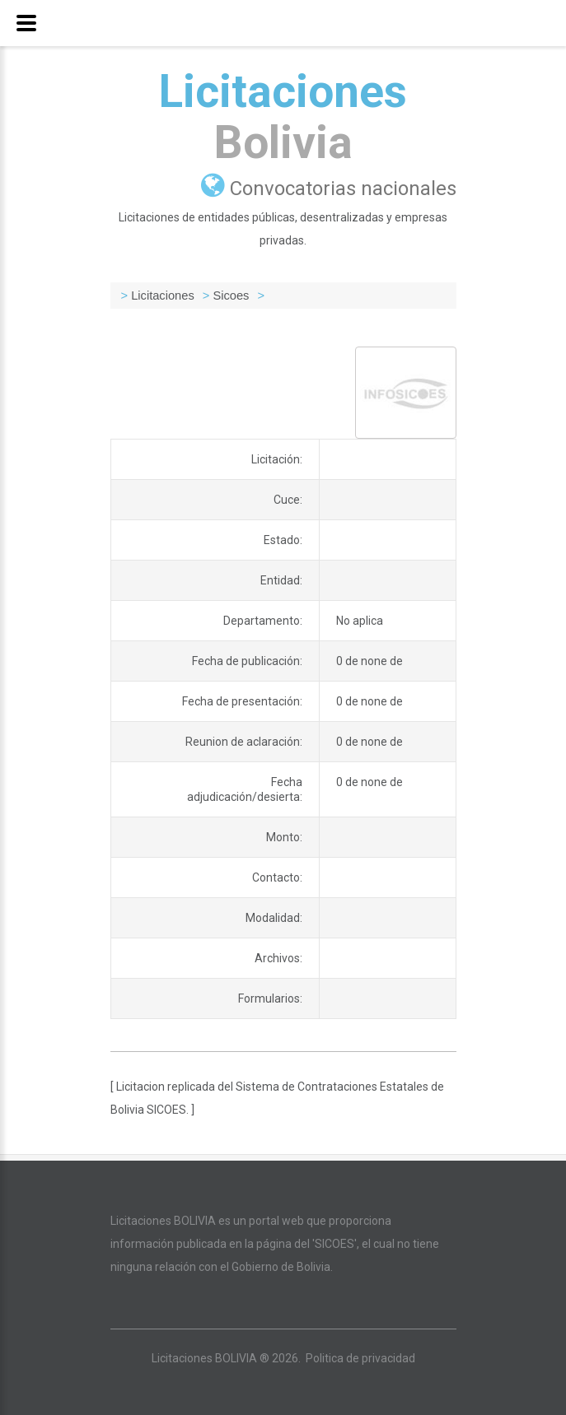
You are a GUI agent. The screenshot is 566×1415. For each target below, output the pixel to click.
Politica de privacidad (360, 1358)
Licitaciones (283, 117)
